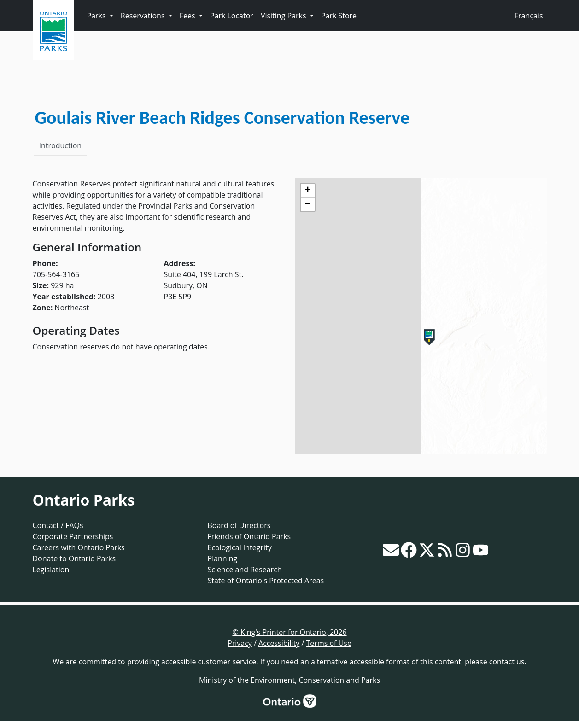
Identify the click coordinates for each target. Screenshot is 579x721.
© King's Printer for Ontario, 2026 (289, 632)
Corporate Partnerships (73, 536)
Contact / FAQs (58, 525)
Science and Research (245, 569)
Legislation (51, 569)
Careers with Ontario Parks (79, 547)
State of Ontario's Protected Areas (266, 581)
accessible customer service (208, 662)
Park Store (339, 16)
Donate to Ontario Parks (74, 558)
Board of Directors (239, 525)
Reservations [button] (144, 16)
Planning (223, 558)
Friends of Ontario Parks (249, 536)
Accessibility (278, 643)
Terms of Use (328, 643)
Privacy (240, 643)
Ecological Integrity (240, 547)
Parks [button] (97, 16)
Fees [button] (188, 16)
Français (529, 16)
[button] (429, 337)
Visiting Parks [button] (284, 16)
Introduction (60, 145)
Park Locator (231, 16)
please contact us (494, 662)
